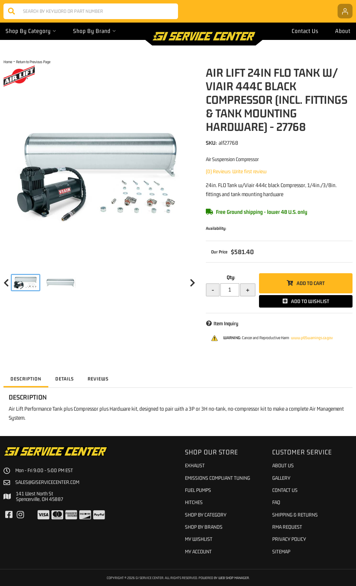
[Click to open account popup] (345, 11)
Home (7, 61)
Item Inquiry (225, 323)
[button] (90, 11)
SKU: (211, 143)
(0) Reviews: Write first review (236, 171)
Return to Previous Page (33, 61)
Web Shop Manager (233, 578)
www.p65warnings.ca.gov (312, 337)
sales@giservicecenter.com (47, 482)
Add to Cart (311, 283)
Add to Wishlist (310, 301)
